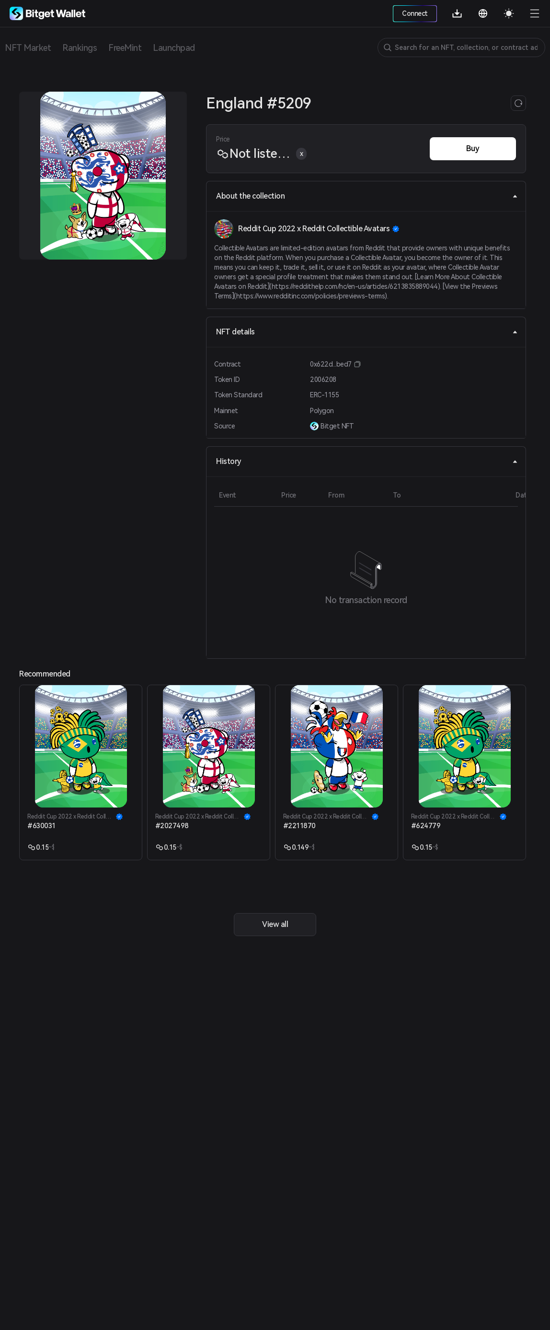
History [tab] (367, 461)
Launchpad (174, 48)
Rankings (79, 48)
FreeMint (124, 48)
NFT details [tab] (367, 331)
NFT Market (28, 48)
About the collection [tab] (367, 196)
